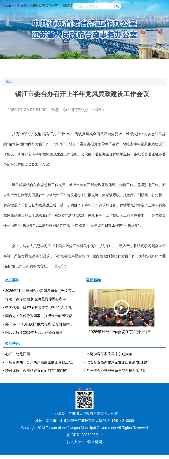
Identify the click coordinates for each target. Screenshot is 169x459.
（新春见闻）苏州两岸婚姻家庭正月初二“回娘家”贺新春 (41, 362)
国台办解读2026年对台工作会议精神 (33, 332)
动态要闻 (34, 64)
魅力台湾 (151, 70)
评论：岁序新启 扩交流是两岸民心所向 (35, 299)
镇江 (9, 81)
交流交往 (112, 64)
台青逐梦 (53, 70)
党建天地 (132, 64)
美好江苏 (132, 70)
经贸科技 (93, 64)
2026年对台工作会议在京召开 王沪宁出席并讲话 (121, 332)
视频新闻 (73, 64)
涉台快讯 (53, 64)
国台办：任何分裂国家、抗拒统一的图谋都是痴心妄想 (41, 316)
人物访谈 (34, 70)
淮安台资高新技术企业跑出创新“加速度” (117, 362)
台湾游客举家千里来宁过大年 (109, 354)
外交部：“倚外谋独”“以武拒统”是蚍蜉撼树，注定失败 (41, 324)
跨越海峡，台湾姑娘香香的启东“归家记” (36, 371)
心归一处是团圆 (17, 354)
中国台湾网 (93, 442)
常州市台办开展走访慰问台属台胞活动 (116, 371)
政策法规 (151, 64)
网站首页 (14, 64)
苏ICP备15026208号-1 (84, 435)
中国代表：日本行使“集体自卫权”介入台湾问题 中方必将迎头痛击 (41, 307)
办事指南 (93, 70)
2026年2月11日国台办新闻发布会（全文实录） (41, 291)
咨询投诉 (112, 70)
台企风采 (73, 70)
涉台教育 (14, 70)
